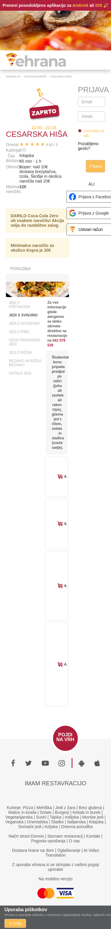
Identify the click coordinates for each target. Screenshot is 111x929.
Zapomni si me (94, 133)
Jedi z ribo (19, 332)
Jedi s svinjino (23, 315)
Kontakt (93, 836)
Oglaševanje (68, 850)
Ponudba (20, 268)
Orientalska (37, 821)
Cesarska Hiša (61, 76)
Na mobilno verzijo (55, 878)
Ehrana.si (13, 76)
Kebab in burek (86, 812)
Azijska (51, 826)
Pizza (28, 807)
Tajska (56, 817)
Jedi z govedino (24, 323)
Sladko (57, 821)
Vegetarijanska (19, 817)
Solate (46, 812)
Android (80, 5)
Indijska (72, 817)
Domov (37, 836)
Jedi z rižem (20, 353)
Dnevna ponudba (77, 826)
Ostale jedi (20, 373)
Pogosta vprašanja (48, 840)
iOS (98, 5)
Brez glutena (90, 807)
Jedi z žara (65, 807)
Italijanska (76, 821)
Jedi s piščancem (19, 305)
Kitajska (96, 821)
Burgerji (62, 812)
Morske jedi (93, 817)
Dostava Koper (36, 76)
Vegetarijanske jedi (24, 342)
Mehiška (44, 807)
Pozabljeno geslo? (88, 146)
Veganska (14, 821)
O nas (74, 840)
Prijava (95, 166)
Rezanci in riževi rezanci (25, 363)
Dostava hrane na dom (33, 850)
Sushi (41, 817)
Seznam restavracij (65, 836)
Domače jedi (29, 826)
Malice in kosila (22, 812)
